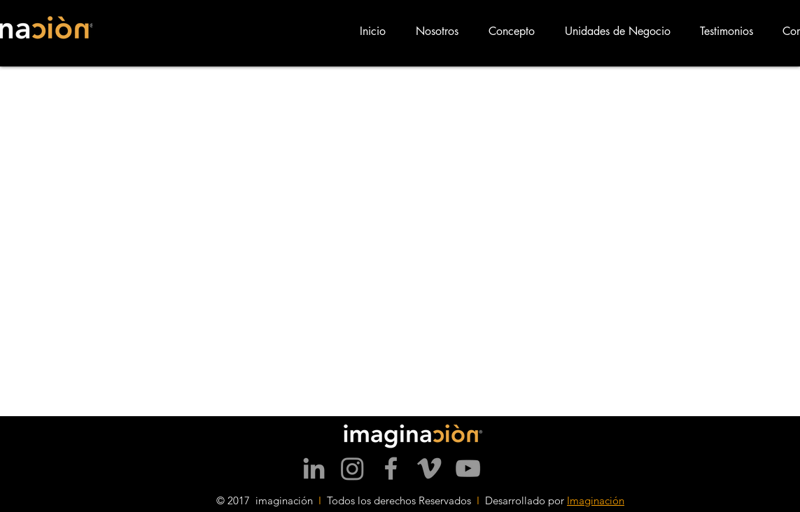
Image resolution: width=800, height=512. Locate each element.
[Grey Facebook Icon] (391, 468)
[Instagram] (352, 468)
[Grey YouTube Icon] (468, 468)
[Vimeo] (429, 468)
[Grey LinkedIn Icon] (314, 468)
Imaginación (595, 500)
